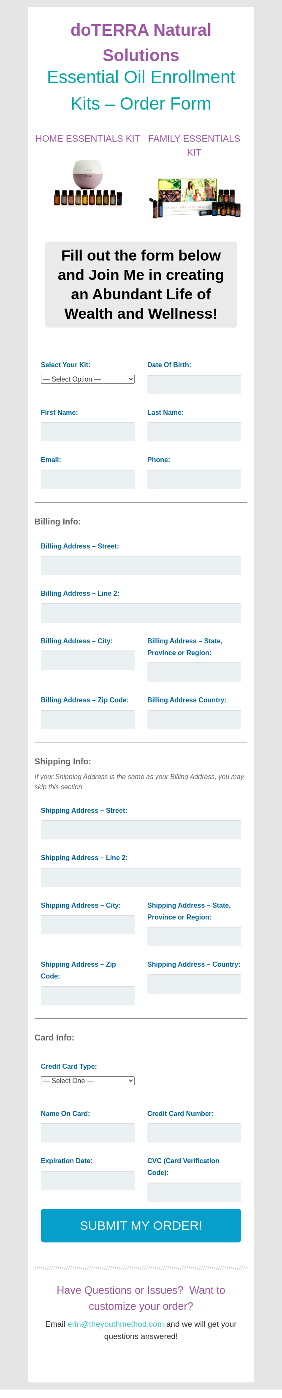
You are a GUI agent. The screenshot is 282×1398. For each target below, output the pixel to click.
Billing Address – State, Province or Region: (184, 646)
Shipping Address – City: (81, 905)
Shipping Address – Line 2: (84, 857)
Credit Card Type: (69, 1066)
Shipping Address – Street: (84, 810)
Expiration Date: (67, 1160)
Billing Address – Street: (80, 546)
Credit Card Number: (180, 1113)
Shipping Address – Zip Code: (78, 970)
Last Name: (165, 412)
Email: (51, 459)
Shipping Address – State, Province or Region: (189, 911)
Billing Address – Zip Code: (85, 700)
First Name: (59, 412)
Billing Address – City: (77, 641)
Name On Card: (65, 1113)
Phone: (158, 459)
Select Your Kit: (66, 364)
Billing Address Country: (187, 700)
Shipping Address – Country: (194, 964)
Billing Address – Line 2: (80, 593)
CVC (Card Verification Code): (183, 1166)
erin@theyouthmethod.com (116, 1324)
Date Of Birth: (169, 364)
